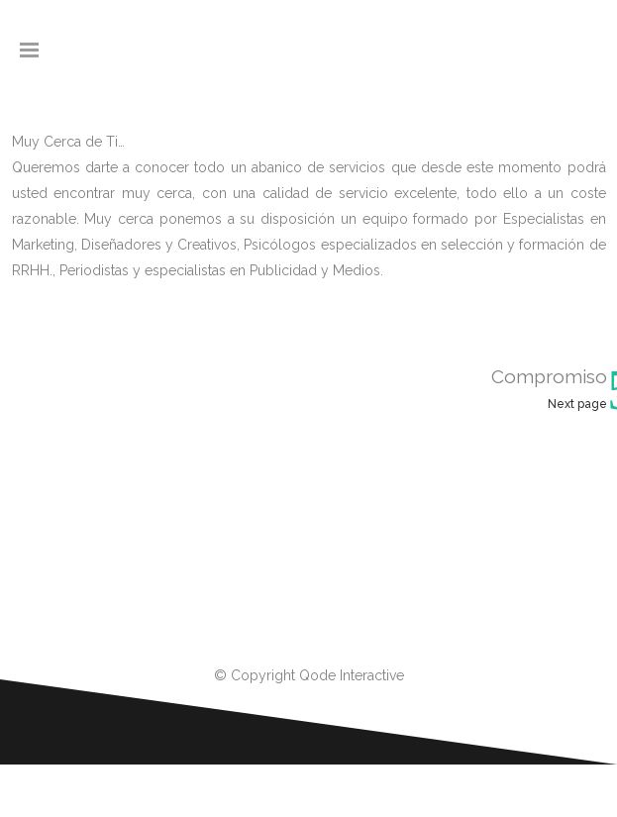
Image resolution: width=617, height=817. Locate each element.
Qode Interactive (351, 675)
